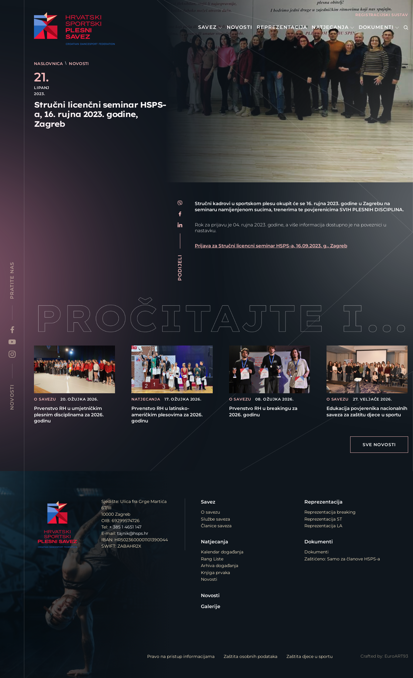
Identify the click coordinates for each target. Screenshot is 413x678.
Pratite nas (12, 280)
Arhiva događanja (219, 565)
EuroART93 (396, 656)
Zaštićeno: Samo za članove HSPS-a (342, 559)
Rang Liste (212, 559)
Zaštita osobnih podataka (250, 656)
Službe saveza (215, 519)
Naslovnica (49, 63)
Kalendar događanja (222, 552)
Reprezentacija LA (323, 525)
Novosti (239, 27)
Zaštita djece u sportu (309, 656)
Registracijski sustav (381, 14)
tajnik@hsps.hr (132, 533)
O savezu (210, 512)
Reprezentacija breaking (330, 512)
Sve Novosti (379, 444)
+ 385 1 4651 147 (125, 527)
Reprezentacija (282, 27)
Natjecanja (333, 27)
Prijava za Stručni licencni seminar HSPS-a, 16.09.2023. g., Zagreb (271, 246)
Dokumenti (379, 27)
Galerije (210, 606)
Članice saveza (216, 525)
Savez (210, 27)
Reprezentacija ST (323, 519)
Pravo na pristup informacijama (181, 656)
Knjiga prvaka (215, 572)
